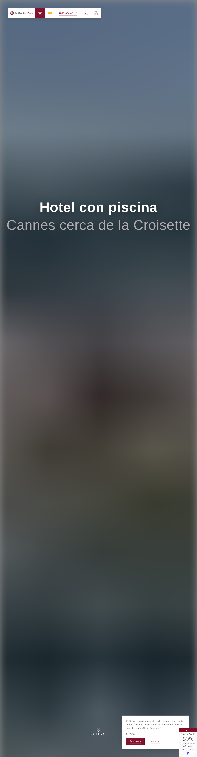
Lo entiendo (135, 741)
